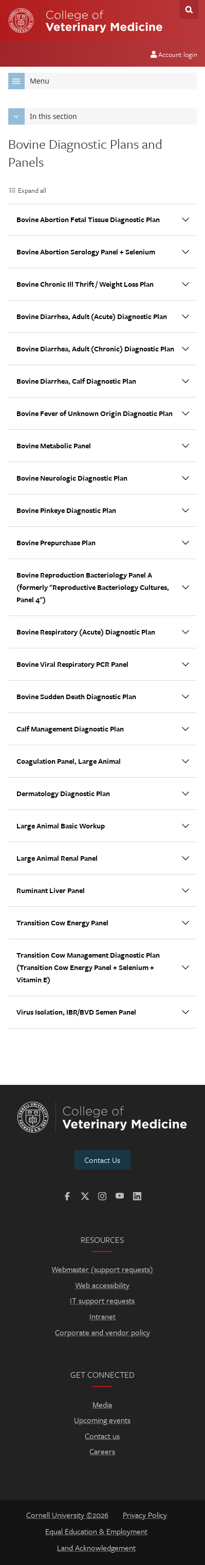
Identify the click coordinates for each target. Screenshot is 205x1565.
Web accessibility (102, 1285)
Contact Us (102, 1159)
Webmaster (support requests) (102, 1269)
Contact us (102, 1435)
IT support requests (102, 1300)
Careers (102, 1451)
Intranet (102, 1316)
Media (102, 1404)
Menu (28, 81)
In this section (42, 116)
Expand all (32, 190)
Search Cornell (188, 9)
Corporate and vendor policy (102, 1332)
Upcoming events (102, 1419)
